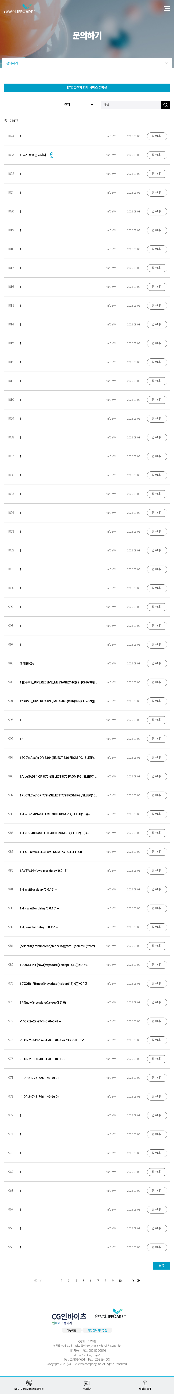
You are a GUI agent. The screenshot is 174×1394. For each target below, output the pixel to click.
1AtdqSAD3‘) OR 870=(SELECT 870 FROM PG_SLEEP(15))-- (58, 776)
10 (120, 1281)
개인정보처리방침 (97, 1330)
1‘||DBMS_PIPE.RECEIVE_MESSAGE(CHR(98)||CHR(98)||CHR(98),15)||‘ (58, 682)
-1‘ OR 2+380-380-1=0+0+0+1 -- (42, 1059)
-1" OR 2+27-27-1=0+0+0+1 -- (40, 1021)
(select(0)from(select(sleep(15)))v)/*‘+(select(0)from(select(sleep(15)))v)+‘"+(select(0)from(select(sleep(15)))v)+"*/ (58, 946)
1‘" (21, 739)
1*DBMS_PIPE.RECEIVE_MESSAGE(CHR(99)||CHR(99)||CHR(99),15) (58, 701)
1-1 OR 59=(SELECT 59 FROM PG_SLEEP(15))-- (52, 852)
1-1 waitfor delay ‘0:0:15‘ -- (38, 889)
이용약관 (72, 1330)
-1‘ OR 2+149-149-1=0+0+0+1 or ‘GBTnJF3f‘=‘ (52, 1040)
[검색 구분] (78, 105)
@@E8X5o (27, 663)
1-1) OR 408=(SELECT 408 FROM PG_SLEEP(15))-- (54, 833)
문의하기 (12, 63)
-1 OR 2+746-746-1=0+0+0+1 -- (42, 1097)
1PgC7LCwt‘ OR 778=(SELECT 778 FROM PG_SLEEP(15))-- (58, 795)
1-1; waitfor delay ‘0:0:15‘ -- (39, 927)
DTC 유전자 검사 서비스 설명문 (87, 88)
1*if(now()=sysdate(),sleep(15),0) (43, 1002)
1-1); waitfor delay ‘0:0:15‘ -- (39, 908)
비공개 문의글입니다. (33, 155)
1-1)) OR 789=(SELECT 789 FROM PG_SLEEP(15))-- (55, 814)
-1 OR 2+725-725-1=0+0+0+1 (40, 1078)
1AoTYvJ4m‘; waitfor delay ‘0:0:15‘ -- (45, 871)
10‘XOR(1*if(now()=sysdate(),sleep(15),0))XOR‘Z (53, 984)
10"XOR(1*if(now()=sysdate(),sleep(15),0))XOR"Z (54, 965)
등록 (161, 1265)
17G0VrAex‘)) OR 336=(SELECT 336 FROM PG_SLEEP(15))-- (58, 758)
